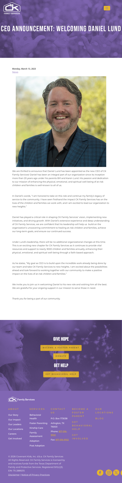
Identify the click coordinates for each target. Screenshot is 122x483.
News (15, 72)
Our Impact (14, 420)
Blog (99, 419)
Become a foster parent (80, 412)
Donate (61, 356)
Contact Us (58, 411)
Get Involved (15, 439)
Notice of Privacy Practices (35, 475)
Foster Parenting (38, 423)
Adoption (34, 441)
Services (37, 409)
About (13, 409)
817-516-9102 (62, 440)
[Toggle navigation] (107, 8)
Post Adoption (37, 446)
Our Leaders (14, 424)
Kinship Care (36, 428)
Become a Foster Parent (61, 348)
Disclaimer (14, 475)
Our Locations (15, 429)
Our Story (13, 415)
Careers (12, 434)
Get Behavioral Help (61, 374)
